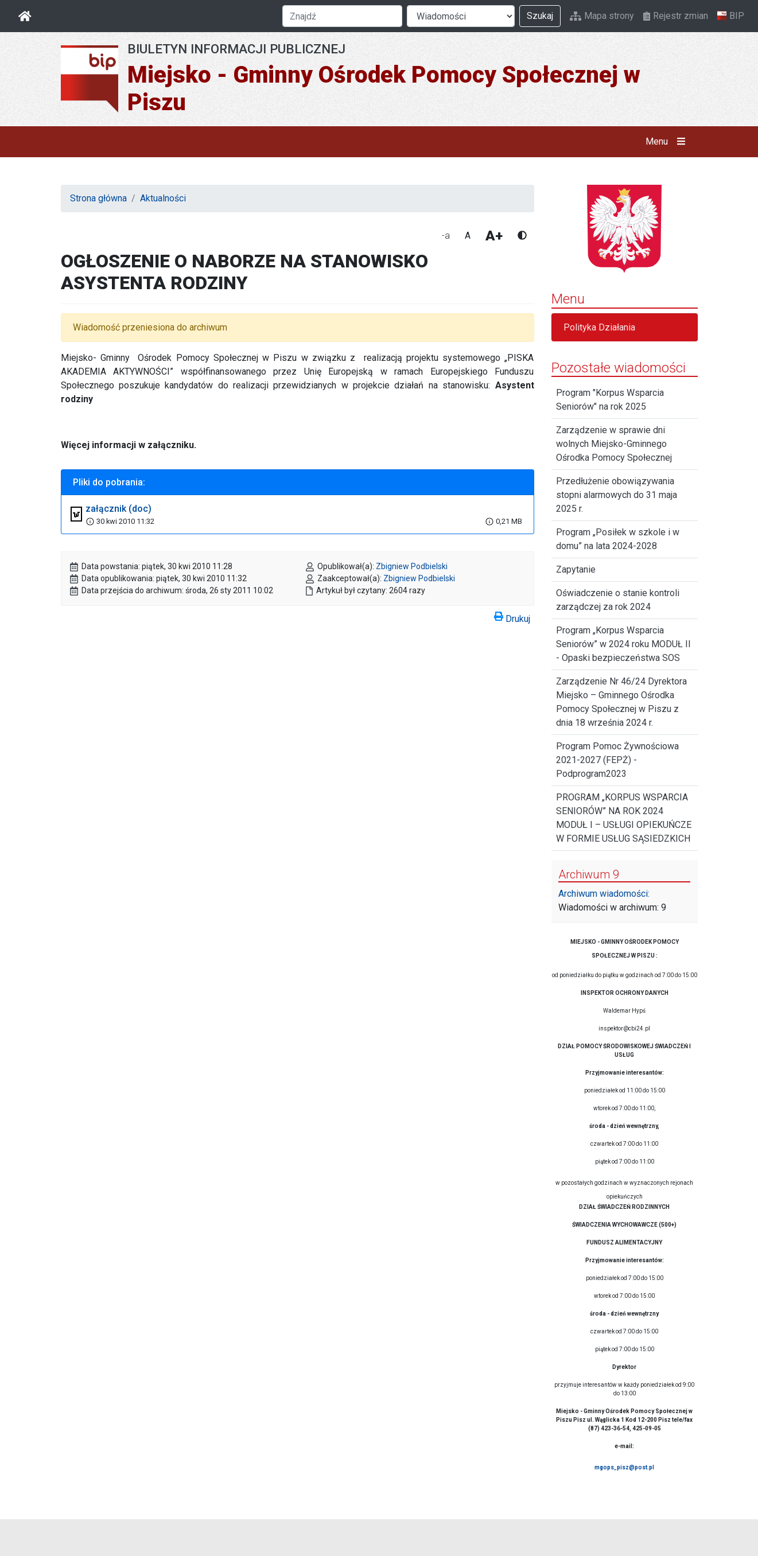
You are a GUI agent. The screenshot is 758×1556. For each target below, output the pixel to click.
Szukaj (540, 15)
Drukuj (512, 616)
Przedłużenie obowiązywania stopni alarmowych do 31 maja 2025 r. (616, 495)
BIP (730, 16)
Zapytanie (576, 569)
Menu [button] (668, 142)
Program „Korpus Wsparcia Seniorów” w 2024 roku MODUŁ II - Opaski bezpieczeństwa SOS (623, 644)
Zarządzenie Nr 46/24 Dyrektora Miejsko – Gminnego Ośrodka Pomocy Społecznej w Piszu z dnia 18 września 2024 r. (621, 702)
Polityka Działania (599, 327)
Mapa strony (602, 15)
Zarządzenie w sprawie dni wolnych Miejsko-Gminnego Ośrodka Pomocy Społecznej (614, 444)
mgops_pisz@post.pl (624, 1467)
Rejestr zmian (675, 15)
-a (446, 235)
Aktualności (163, 198)
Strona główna (98, 198)
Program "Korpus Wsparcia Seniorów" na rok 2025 (610, 399)
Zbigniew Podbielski (412, 566)
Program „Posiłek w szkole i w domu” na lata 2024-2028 (617, 539)
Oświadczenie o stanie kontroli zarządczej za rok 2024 (617, 600)
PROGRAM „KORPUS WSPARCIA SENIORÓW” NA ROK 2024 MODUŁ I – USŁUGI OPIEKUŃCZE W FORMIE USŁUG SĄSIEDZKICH (623, 818)
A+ (494, 236)
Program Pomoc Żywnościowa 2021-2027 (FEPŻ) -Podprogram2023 (617, 760)
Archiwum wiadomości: (604, 893)
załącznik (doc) (118, 508)
